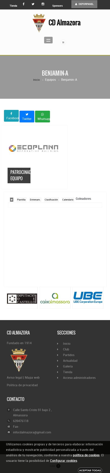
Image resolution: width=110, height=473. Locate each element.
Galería (68, 366)
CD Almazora (55, 23)
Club (66, 349)
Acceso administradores (79, 378)
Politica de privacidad (22, 385)
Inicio (36, 79)
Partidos (68, 355)
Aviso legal (15, 377)
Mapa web (32, 377)
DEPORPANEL (84, 4)
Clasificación (51, 199)
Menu (48, 40)
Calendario (67, 199)
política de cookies (86, 455)
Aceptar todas (90, 470)
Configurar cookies (63, 461)
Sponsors (57, 5)
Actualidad (70, 361)
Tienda (13, 5)
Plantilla (21, 199)
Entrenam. (35, 199)
